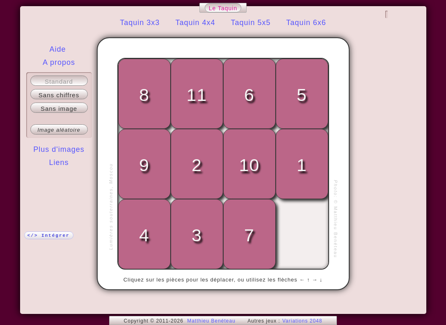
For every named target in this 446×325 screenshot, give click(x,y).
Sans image (59, 108)
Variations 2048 (302, 321)
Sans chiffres (59, 95)
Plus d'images (59, 149)
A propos (59, 62)
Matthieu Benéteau (211, 321)
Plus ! (59, 179)
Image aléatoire (58, 130)
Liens (59, 162)
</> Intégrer (48, 235)
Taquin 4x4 (195, 22)
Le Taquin (223, 8)
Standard (59, 81)
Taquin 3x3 (140, 22)
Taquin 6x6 (306, 22)
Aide (57, 49)
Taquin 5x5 (251, 22)
